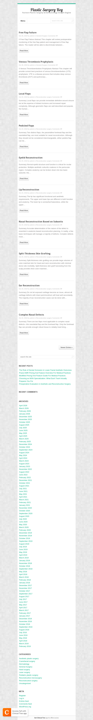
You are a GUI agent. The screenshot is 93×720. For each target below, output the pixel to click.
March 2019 (24, 558)
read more (24, 51)
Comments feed (25, 704)
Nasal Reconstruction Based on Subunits (41, 221)
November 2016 (25, 621)
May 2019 (23, 552)
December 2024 (25, 444)
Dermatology (24, 664)
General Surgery (41, 36)
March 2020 (24, 527)
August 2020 (24, 516)
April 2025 (23, 436)
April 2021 (23, 497)
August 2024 (24, 453)
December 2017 (25, 585)
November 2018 (25, 563)
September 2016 (25, 627)
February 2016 (25, 646)
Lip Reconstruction (29, 189)
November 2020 (25, 508)
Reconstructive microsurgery (30, 678)
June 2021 (23, 491)
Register (22, 696)
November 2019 (25, 536)
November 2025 (25, 419)
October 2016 (24, 624)
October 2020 (24, 511)
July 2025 (23, 428)
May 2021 (23, 494)
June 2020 (23, 522)
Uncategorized (25, 683)
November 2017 (25, 588)
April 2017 (23, 608)
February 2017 (25, 613)
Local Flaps (25, 93)
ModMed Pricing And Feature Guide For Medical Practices (42, 376)
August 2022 (24, 472)
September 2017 (25, 594)
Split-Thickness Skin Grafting (34, 253)
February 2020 (25, 530)
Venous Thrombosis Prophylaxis (36, 61)
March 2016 (24, 644)
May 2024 (23, 455)
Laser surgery (24, 672)
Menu (23, 21)
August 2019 (24, 544)
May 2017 (23, 605)
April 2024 (23, 458)
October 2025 (24, 422)
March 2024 (24, 461)
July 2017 (23, 599)
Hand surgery (24, 670)
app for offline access (46, 718)
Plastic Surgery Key (46, 9)
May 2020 (23, 524)
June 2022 (23, 475)
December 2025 (25, 417)
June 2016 (23, 635)
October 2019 (24, 538)
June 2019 (23, 549)
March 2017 (24, 610)
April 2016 (23, 641)
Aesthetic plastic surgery (29, 658)
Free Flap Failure (27, 32)
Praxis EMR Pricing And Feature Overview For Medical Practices (45, 373)
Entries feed (24, 701)
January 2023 (24, 466)
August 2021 (24, 486)
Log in (21, 698)
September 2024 (25, 450)
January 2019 (24, 560)
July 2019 (23, 547)
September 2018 (25, 569)
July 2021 (23, 489)
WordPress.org (25, 707)
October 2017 (24, 591)
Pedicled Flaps (26, 125)
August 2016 (24, 630)
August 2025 (24, 425)
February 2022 (25, 477)
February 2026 (25, 411)
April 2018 (23, 574)
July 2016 (23, 632)
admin (32, 36)
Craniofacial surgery (27, 661)
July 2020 (23, 519)
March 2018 (24, 577)
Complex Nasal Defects (31, 314)
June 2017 (23, 602)
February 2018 (25, 580)
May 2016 (23, 638)
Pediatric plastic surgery (28, 675)
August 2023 (24, 464)
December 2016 (25, 619)
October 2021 (24, 483)
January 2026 (24, 414)
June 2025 (23, 430)
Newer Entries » (66, 347)
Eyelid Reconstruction (31, 157)
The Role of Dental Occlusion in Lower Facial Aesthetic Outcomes (45, 370)
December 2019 (25, 533)
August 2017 (24, 596)
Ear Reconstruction (29, 285)
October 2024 (24, 447)
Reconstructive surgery (44, 97)
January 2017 (24, 616)
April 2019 (23, 555)
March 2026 (24, 408)
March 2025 (24, 439)
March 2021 (24, 500)
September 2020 (25, 513)
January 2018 (24, 583)
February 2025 (25, 441)
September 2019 (25, 541)
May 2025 (23, 433)
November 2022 (25, 469)
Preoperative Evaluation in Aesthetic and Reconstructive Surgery (45, 384)
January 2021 (24, 505)
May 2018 (23, 572)
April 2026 (23, 405)
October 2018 (24, 566)
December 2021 (25, 480)
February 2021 (25, 502)
